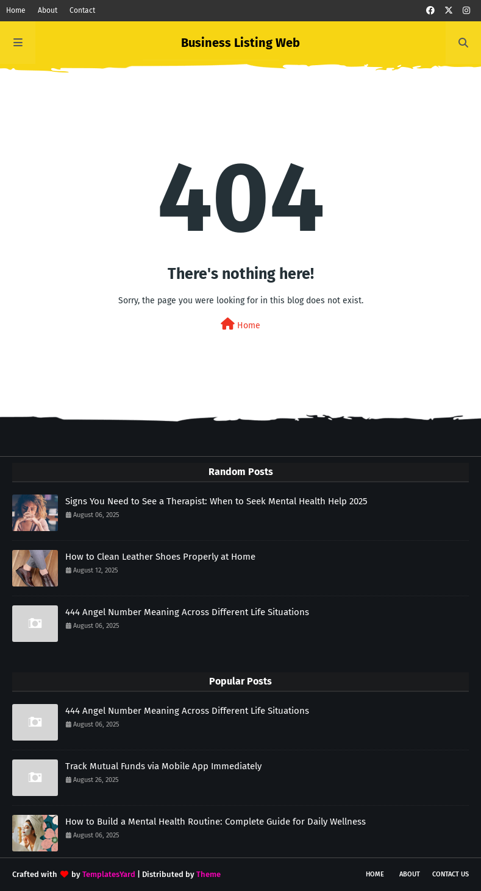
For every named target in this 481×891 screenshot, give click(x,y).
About (47, 10)
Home (16, 10)
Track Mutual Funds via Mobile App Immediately (163, 766)
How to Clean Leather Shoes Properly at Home (160, 556)
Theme (208, 874)
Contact (82, 10)
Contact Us (450, 874)
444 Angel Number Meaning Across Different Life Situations (187, 612)
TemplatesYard (108, 874)
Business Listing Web (240, 42)
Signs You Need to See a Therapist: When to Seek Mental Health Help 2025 (216, 501)
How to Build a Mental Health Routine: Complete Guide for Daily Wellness (215, 821)
